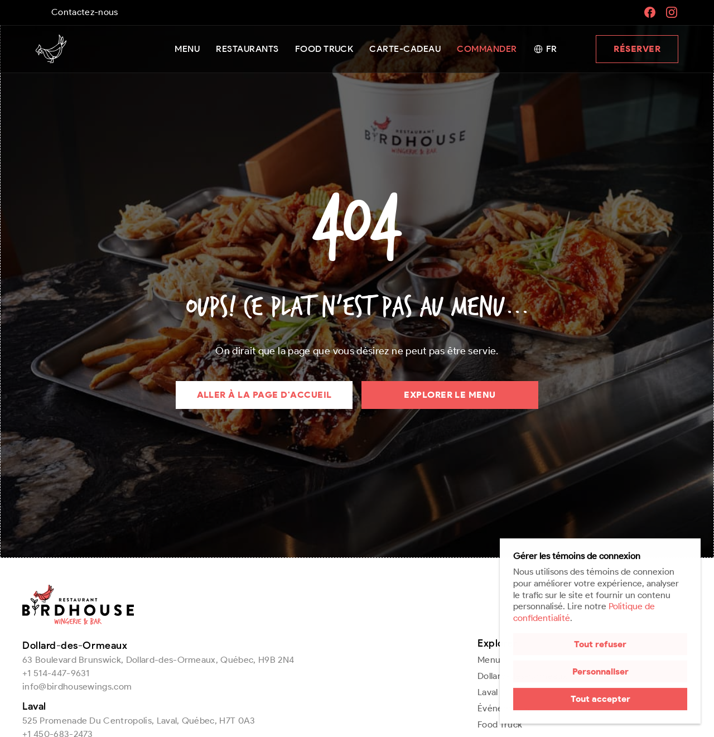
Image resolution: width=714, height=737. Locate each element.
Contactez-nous (84, 12)
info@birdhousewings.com (77, 686)
